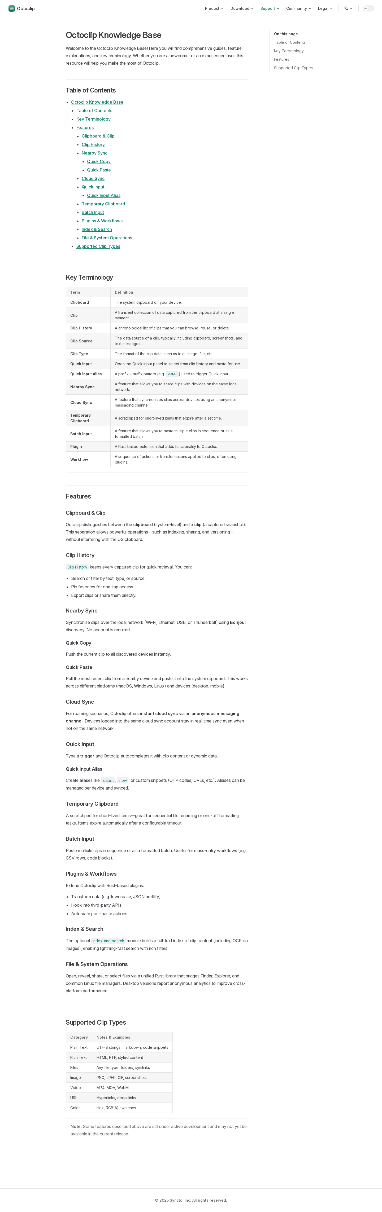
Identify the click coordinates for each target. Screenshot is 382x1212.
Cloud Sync (93, 178)
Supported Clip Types (293, 67)
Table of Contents (290, 42)
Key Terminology (289, 51)
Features (281, 59)
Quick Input (93, 186)
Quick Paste (99, 170)
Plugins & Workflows (102, 220)
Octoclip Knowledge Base (97, 102)
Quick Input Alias (103, 195)
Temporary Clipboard (103, 203)
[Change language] (348, 8)
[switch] (368, 8)
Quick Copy (99, 161)
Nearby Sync (94, 153)
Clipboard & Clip (98, 136)
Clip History (93, 144)
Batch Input (93, 212)
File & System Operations (107, 237)
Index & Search (97, 229)
